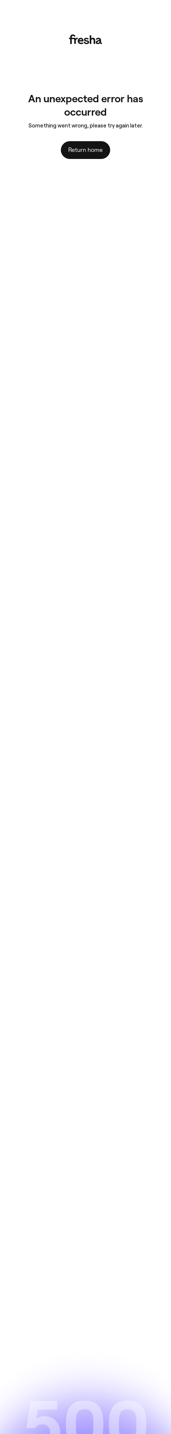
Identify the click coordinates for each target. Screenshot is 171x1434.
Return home (85, 150)
